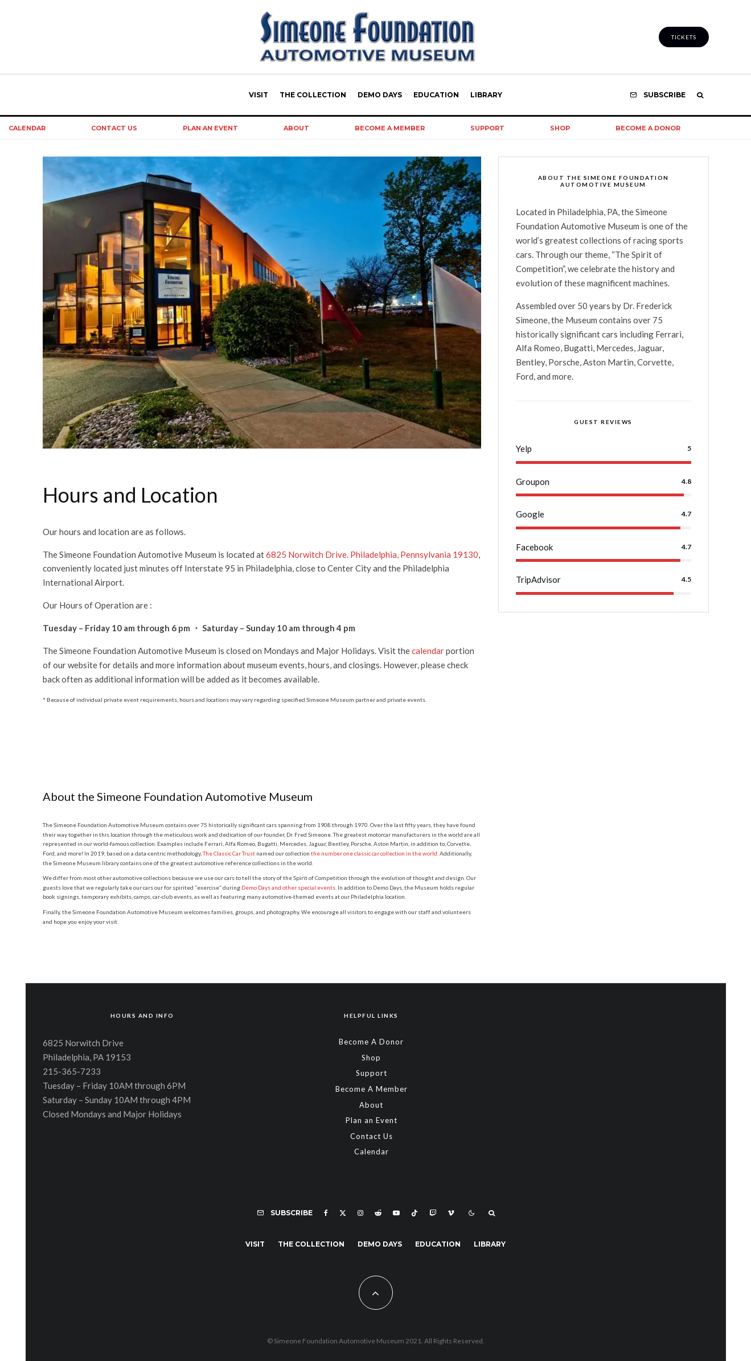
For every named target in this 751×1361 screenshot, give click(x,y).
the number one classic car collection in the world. (374, 853)
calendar (428, 650)
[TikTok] (414, 1213)
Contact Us (114, 128)
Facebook (534, 547)
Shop (560, 128)
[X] (343, 1213)
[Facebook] (326, 1213)
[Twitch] (433, 1213)
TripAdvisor (538, 579)
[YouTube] (396, 1213)
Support (487, 128)
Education (436, 95)
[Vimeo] (451, 1213)
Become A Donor (647, 128)
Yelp (524, 448)
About (296, 128)
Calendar (371, 1151)
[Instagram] (360, 1213)
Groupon (532, 481)
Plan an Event (210, 128)
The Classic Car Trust (229, 853)
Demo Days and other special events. (288, 887)
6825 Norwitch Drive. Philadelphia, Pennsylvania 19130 (372, 554)
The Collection (313, 95)
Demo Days (380, 95)
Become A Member (390, 128)
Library (486, 95)
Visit (258, 95)
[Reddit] (378, 1213)
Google (530, 514)
